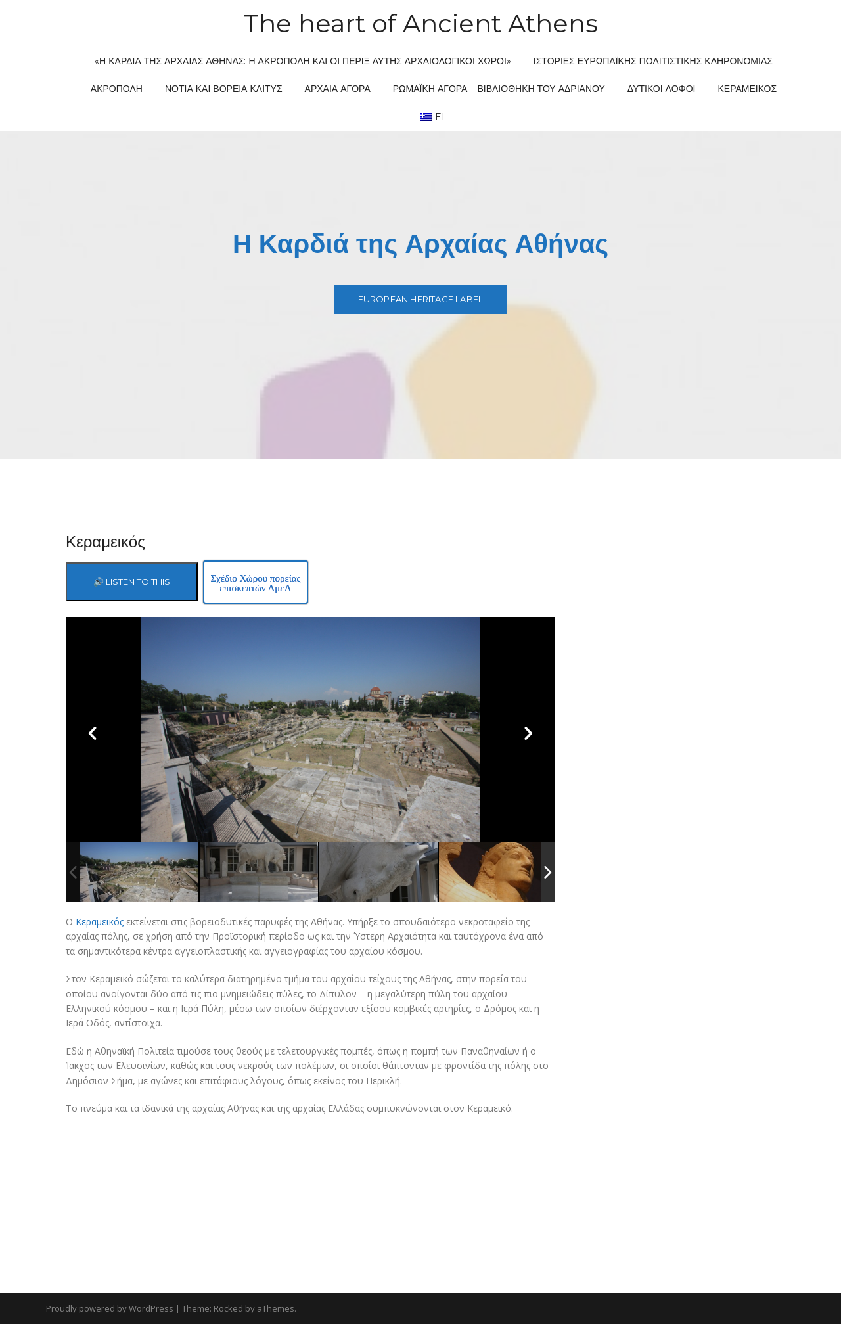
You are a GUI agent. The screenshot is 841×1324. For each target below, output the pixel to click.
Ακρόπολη (117, 89)
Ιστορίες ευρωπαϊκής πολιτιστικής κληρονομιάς (653, 61)
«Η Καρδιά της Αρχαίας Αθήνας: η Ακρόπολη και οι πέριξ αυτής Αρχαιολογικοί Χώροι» (303, 61)
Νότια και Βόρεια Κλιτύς (224, 89)
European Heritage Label (421, 299)
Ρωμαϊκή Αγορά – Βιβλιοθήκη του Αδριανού (499, 89)
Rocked (228, 1308)
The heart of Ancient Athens (420, 23)
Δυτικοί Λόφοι (661, 89)
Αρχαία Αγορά (338, 89)
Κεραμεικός (747, 89)
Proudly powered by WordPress (109, 1308)
